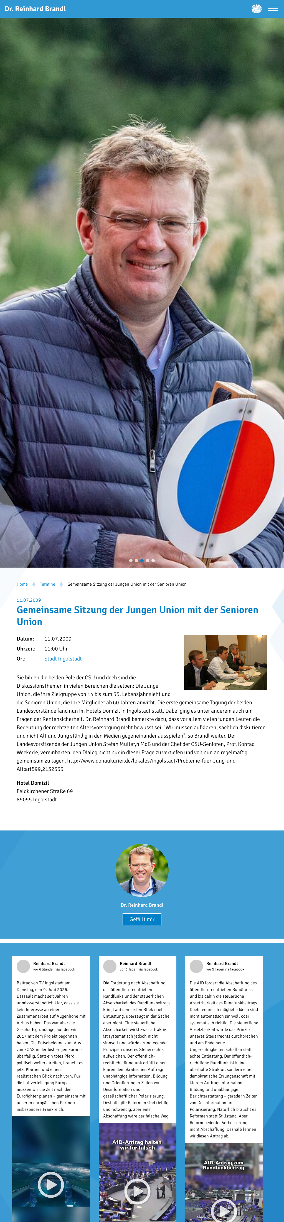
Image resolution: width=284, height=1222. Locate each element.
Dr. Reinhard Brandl (142, 905)
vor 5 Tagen (129, 969)
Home (22, 584)
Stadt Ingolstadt (63, 658)
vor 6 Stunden (44, 969)
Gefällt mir (142, 919)
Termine (47, 584)
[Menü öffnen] (273, 9)
